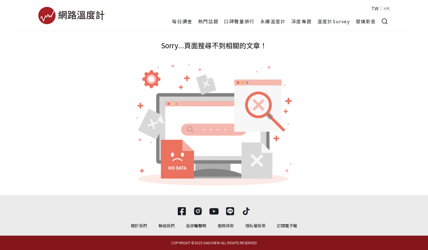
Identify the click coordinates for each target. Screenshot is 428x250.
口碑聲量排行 (239, 21)
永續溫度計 (273, 21)
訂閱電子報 (287, 225)
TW (375, 8)
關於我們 (139, 225)
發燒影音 (366, 21)
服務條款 (226, 225)
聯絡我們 (166, 225)
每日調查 (182, 21)
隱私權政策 (255, 225)
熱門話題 (208, 21)
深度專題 (301, 21)
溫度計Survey (333, 21)
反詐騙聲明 (196, 225)
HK (386, 8)
